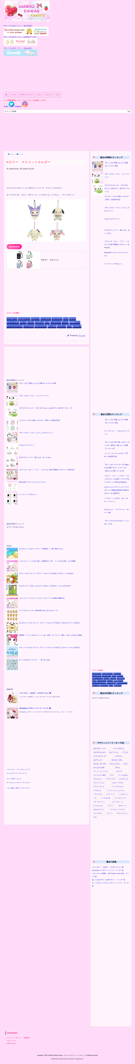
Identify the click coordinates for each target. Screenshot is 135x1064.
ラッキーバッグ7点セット (28, 494)
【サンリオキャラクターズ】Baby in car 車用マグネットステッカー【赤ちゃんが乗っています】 (116, 468)
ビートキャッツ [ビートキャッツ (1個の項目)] (117, 802)
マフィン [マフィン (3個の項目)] (109, 813)
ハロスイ (48, 95)
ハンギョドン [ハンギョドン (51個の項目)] (123, 794)
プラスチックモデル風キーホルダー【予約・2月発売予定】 (40, 420)
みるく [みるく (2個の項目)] (125, 764)
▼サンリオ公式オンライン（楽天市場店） (18, 26)
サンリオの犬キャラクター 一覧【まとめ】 (34, 660)
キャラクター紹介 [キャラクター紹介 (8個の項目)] (99, 775)
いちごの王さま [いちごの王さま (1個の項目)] (118, 748)
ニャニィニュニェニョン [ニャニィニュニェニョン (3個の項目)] (116, 790)
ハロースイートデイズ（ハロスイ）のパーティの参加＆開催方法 (42, 598)
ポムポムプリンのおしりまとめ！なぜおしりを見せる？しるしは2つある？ (45, 586)
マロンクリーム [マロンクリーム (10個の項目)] (121, 813)
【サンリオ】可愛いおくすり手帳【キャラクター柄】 (38, 383)
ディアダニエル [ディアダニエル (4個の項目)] (117, 786)
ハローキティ (57, 319)
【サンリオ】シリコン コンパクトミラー (34, 396)
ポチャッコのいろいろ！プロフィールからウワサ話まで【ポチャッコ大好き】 (46, 573)
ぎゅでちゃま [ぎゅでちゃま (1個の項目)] (114, 752)
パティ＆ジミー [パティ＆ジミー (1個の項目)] (98, 802)
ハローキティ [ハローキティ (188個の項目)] (98, 794)
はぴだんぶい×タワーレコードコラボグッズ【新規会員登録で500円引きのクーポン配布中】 (116, 490)
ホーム (12, 154)
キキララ (72, 319)
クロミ (65, 319)
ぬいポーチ (76, 326)
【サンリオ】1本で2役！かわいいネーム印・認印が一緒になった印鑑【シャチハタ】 (117, 445)
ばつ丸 (47, 322)
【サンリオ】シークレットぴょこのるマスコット (36, 433)
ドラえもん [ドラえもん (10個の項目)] (97, 790)
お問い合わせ (11, 1043)
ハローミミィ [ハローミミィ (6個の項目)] (110, 794)
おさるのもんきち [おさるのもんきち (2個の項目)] (99, 752)
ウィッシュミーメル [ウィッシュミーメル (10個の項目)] (100, 771)
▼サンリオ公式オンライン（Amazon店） (18, 48)
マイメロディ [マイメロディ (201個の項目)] (98, 813)
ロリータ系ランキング (14, 779)
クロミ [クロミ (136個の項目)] (112, 775)
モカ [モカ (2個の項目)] (95, 817)
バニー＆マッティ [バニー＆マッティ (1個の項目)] (120, 798)
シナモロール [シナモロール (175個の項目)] (123, 779)
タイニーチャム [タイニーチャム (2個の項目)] (98, 783)
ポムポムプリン (24, 319)
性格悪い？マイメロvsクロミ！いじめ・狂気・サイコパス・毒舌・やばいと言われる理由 (50, 635)
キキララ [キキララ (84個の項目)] (119, 771)
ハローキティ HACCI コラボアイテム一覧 (108, 867)
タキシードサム (13, 322)
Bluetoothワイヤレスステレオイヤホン (32, 482)
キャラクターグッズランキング (17, 773)
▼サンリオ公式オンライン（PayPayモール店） (20, 37)
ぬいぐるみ (52, 326)
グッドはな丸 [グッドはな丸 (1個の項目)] (122, 775)
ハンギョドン (55, 322)
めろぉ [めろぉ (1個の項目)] (117, 767)
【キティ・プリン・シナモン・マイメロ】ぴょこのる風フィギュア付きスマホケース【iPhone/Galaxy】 (117, 479)
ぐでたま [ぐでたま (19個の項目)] (125, 752)
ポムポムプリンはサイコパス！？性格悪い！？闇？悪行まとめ (41, 549)
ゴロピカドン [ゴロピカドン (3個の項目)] (98, 779)
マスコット (61, 326)
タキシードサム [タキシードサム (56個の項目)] (117, 783)
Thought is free (79, 1059)
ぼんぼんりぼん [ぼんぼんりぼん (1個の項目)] (117, 760)
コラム (38, 95)
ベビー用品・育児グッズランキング (18, 788)
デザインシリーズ (26, 95)
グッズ (13, 95)
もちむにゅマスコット (27, 445)
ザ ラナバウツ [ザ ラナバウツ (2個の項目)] (111, 779)
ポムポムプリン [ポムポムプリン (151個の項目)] (98, 809)
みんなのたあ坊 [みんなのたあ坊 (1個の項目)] (98, 767)
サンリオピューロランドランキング (18, 782)
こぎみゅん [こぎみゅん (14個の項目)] (119, 756)
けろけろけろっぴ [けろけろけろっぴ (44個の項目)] (99, 756)
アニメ (58, 95)
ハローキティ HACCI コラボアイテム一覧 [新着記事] (35, 693)
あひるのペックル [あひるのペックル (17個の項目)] (99, 748)
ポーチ (69, 326)
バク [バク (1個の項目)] (95, 798)
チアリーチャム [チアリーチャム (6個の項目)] (98, 786)
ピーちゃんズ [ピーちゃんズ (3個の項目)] (98, 806)
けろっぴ (23, 322)
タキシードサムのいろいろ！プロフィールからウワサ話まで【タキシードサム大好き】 (49, 647)
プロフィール (11, 1040)
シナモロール (12, 319)
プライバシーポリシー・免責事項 (18, 1038)
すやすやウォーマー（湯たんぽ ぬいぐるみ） (35, 457)
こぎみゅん (39, 322)
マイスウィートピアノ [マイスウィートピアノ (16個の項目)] (118, 809)
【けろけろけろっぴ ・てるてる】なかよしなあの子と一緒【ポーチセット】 (46, 408)
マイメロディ (45, 319)
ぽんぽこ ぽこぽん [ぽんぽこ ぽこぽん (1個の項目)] (99, 764)
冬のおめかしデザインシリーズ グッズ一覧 (107, 870)
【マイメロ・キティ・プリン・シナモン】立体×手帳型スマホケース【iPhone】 (47, 470)
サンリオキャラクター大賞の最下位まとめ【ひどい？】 (38, 610)
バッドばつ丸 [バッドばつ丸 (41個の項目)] (105, 798)
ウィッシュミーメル (15, 326)
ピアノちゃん (28, 326)
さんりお (81, 335)
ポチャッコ (35, 319)
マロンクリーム (40, 326)
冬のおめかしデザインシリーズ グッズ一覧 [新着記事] (35, 708)
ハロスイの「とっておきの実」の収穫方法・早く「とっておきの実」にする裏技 (47, 561)
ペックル (65, 322)
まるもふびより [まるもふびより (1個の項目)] (114, 764)
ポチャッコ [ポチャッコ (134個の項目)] (122, 806)
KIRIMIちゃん (74, 322)
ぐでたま (30, 322)
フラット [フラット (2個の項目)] (111, 806)
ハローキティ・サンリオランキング (18, 769)
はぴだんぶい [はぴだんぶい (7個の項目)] (98, 760)
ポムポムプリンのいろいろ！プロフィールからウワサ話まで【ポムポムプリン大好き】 (49, 623)
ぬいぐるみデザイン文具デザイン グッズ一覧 (108, 880)
